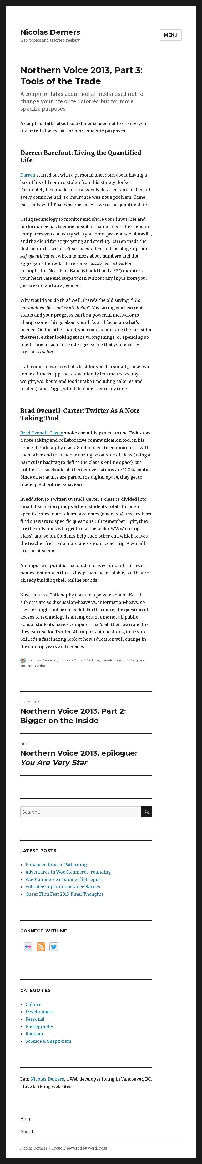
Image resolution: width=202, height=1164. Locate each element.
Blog (25, 1118)
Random (34, 1033)
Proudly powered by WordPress (79, 1148)
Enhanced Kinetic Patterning (56, 864)
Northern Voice (33, 666)
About (27, 1131)
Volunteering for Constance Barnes (63, 886)
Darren (27, 175)
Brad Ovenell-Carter (41, 432)
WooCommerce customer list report (64, 879)
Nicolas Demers (50, 32)
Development (113, 660)
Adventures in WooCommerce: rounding (68, 872)
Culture (93, 660)
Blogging (137, 660)
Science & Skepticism (48, 1041)
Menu (171, 35)
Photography (39, 1026)
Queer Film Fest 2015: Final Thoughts (65, 894)
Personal (35, 1019)
